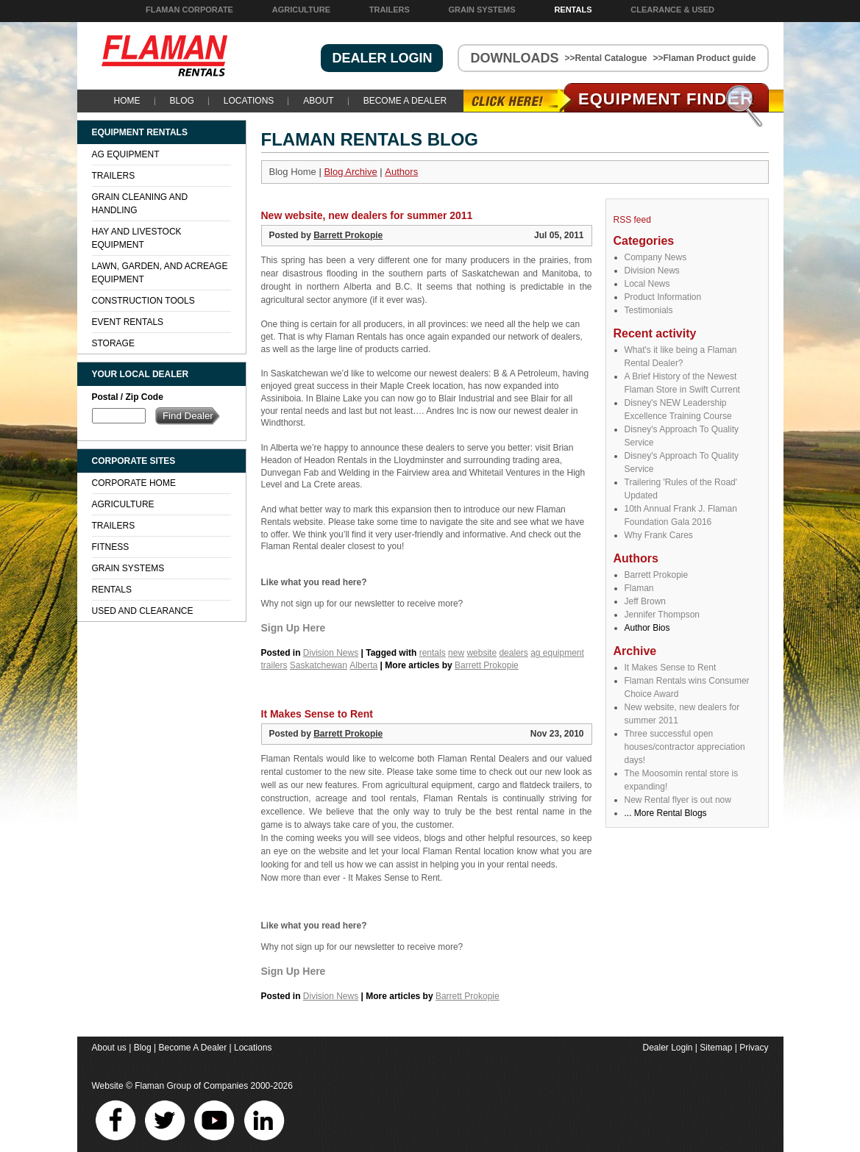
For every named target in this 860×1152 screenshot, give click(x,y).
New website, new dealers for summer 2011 (367, 215)
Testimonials (649, 310)
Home (127, 101)
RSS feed (632, 220)
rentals (432, 653)
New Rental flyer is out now (678, 800)
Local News (647, 284)
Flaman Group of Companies (191, 1086)
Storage (113, 343)
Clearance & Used (672, 9)
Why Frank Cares (659, 535)
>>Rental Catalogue (605, 58)
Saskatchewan (318, 665)
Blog (182, 101)
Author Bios (647, 628)
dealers (513, 653)
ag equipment (557, 653)
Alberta (363, 665)
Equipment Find (666, 99)
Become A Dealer (405, 101)
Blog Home (292, 171)
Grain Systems (482, 9)
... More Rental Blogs (666, 813)
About (318, 101)
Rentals (572, 9)
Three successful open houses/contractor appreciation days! (685, 747)
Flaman (639, 588)
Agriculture (301, 9)
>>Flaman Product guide (704, 58)
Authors (401, 171)
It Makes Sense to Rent (671, 667)
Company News (656, 257)
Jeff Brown (645, 601)
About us (109, 1047)
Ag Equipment (126, 154)
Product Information (663, 297)
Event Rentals (128, 322)
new (456, 653)
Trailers (389, 9)
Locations (249, 101)
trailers (274, 665)
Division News (652, 270)
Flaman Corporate (189, 9)
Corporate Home (134, 483)
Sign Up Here (293, 628)
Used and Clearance (142, 611)
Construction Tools (143, 301)
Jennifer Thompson (662, 614)
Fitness (110, 547)
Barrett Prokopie (657, 575)
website (481, 653)
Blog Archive (350, 171)
